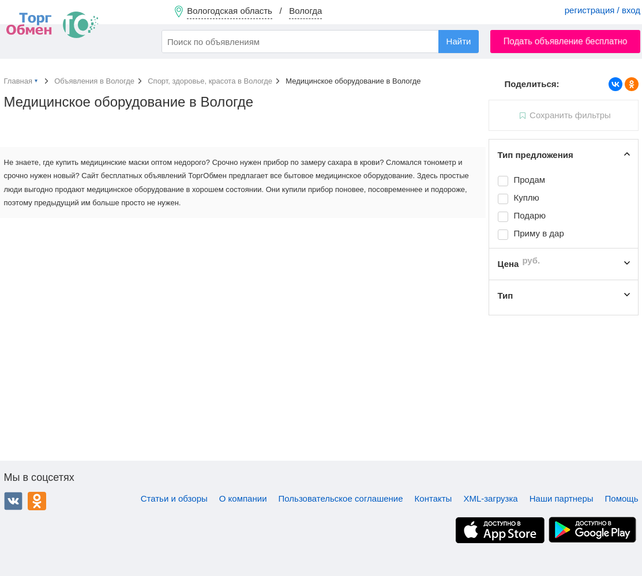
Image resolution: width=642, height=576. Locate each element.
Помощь (622, 498)
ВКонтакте (13, 501)
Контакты (433, 498)
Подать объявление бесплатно (566, 41)
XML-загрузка (490, 498)
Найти (458, 41)
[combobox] (320, 41)
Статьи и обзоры (174, 498)
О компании (243, 498)
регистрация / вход (602, 10)
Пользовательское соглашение (341, 498)
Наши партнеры (562, 498)
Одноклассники (37, 501)
